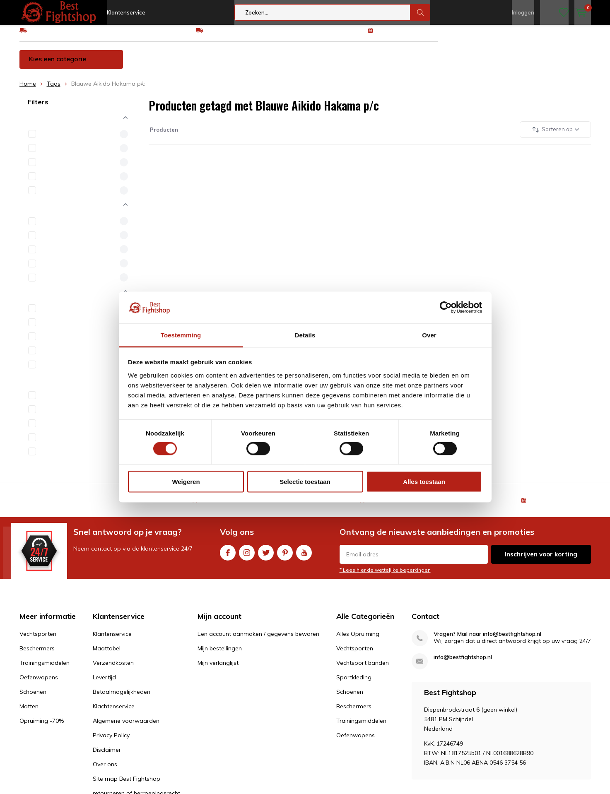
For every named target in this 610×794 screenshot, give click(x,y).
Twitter (266, 557)
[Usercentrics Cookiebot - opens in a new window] (446, 307)
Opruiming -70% (512, 65)
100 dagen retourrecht (408, 36)
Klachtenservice (114, 712)
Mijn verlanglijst (218, 669)
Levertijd (104, 683)
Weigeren (186, 481)
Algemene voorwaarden (126, 727)
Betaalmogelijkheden (121, 698)
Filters (38, 108)
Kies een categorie (57, 65)
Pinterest (285, 557)
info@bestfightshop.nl (463, 663)
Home (27, 90)
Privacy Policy (111, 741)
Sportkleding (353, 683)
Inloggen (523, 12)
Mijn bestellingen (220, 654)
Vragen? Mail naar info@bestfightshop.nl (487, 640)
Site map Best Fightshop (126, 785)
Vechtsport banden (362, 669)
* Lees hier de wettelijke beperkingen (385, 576)
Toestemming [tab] (181, 334)
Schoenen (412, 65)
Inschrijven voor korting (541, 560)
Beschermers (221, 65)
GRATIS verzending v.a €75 (66, 36)
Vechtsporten (162, 65)
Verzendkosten (113, 669)
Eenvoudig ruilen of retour (240, 36)
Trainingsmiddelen (288, 65)
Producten (163, 135)
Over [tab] (429, 334)
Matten (457, 65)
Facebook (228, 557)
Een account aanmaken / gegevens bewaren (258, 640)
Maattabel (107, 654)
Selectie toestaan (305, 481)
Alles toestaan (424, 481)
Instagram (247, 557)
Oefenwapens (357, 65)
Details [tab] (305, 334)
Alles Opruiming (357, 640)
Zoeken (420, 12)
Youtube (304, 557)
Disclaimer (107, 756)
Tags (53, 90)
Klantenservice (126, 12)
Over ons (105, 770)
